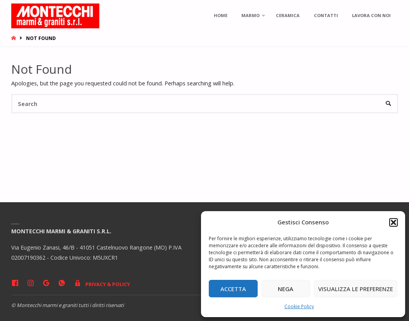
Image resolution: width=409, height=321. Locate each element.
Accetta (233, 289)
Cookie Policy (299, 306)
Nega (285, 289)
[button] (393, 222)
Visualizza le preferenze (355, 289)
